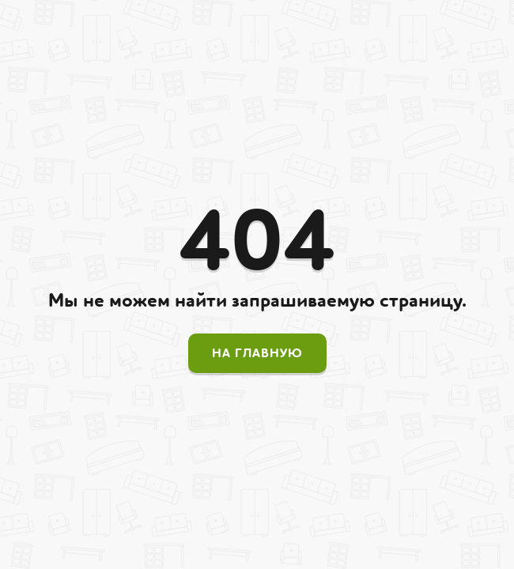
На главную (257, 353)
